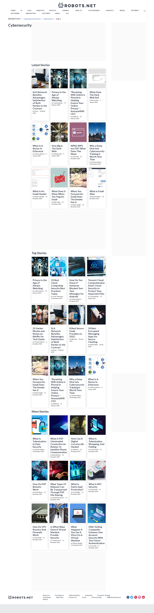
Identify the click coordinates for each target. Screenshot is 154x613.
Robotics (40, 10)
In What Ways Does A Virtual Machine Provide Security (58, 532)
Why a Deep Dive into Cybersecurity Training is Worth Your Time (97, 152)
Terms (84, 597)
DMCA (45, 599)
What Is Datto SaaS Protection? (77, 487)
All (67, 13)
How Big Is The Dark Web (57, 148)
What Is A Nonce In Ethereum (38, 148)
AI (21, 10)
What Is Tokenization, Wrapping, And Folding (96, 442)
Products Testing (104, 595)
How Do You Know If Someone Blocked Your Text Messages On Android (76, 288)
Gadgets (109, 10)
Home (13, 10)
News (57, 13)
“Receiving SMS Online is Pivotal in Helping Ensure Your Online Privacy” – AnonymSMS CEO (78, 103)
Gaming (65, 10)
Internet (135, 10)
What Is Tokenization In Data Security (39, 442)
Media (122, 10)
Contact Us (73, 597)
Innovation (31, 13)
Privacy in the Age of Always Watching (59, 96)
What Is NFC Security (95, 485)
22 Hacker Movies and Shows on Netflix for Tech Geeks (39, 334)
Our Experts (59, 595)
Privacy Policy (97, 597)
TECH (29, 10)
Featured (46, 13)
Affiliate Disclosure (114, 597)
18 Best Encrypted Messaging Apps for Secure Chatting (93, 335)
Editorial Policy (74, 595)
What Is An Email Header (40, 192)
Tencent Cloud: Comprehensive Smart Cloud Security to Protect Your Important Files (96, 287)
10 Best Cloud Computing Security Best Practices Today (58, 287)
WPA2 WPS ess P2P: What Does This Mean (78, 149)
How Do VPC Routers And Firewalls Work (39, 530)
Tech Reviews (93, 10)
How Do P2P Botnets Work (39, 487)
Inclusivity (88, 595)
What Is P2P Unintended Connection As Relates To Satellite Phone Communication (58, 445)
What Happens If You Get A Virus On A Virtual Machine (76, 533)
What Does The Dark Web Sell (95, 95)
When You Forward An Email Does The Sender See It (77, 196)
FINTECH (52, 10)
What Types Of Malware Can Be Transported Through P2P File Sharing (58, 489)
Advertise (59, 597)
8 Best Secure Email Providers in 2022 (76, 332)
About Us (46, 595)
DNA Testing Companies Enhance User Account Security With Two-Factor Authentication (97, 535)
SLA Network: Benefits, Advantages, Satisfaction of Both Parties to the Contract (40, 100)
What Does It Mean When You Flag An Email (59, 195)
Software (15, 13)
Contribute (47, 597)
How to (78, 10)
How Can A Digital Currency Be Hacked (77, 442)
